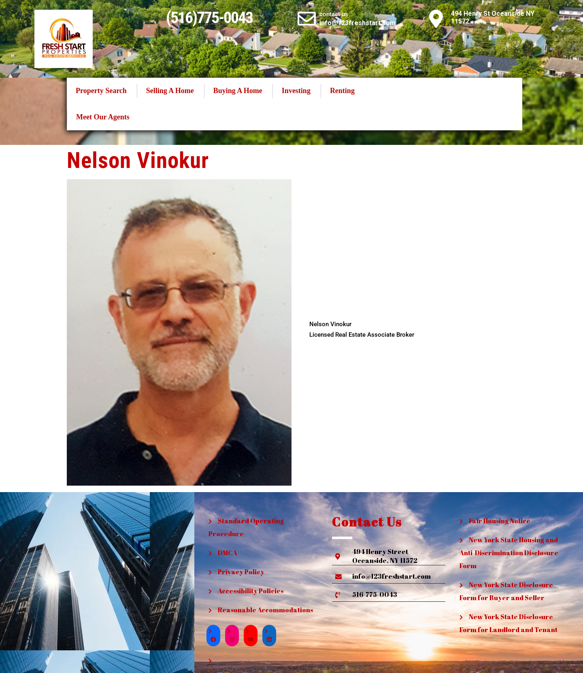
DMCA (227, 552)
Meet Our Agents (103, 117)
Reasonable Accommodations (265, 609)
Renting (342, 91)
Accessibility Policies (250, 590)
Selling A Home (170, 91)
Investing (296, 91)
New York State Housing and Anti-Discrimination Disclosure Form (509, 552)
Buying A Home (237, 91)
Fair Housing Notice (499, 520)
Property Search (101, 91)
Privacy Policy (241, 571)
